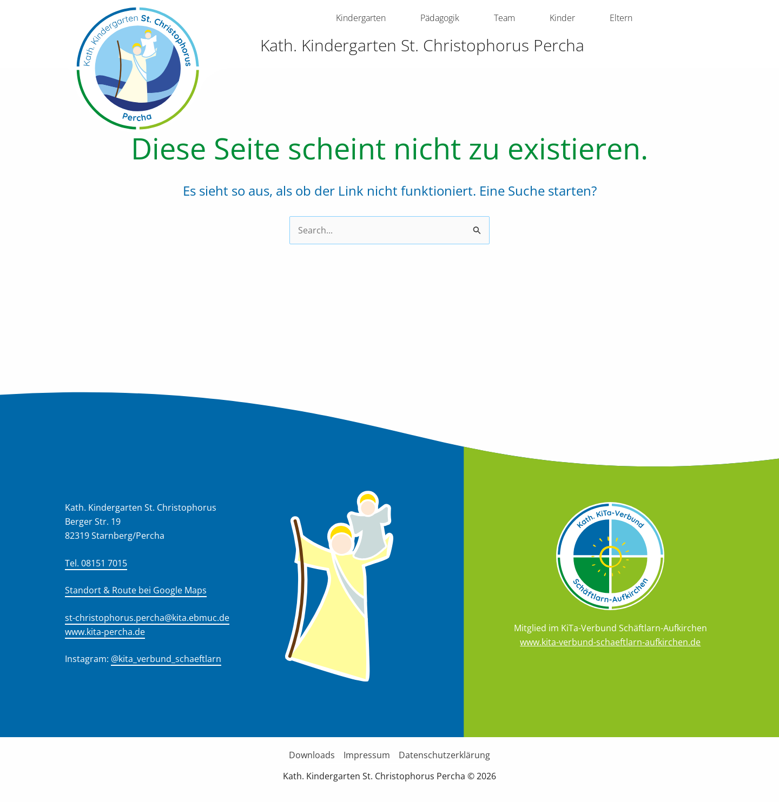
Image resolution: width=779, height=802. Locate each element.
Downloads (312, 755)
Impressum (367, 755)
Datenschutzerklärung (444, 755)
